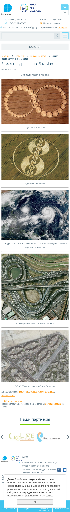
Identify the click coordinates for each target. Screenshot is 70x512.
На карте (62, 27)
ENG (64, 12)
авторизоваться (53, 403)
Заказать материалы (44, 509)
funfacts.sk (49, 391)
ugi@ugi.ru (56, 19)
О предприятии (8, 508)
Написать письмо (52, 23)
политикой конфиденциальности (26, 495)
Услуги (26, 508)
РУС (64, 7)
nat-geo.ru (23, 391)
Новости (19, 56)
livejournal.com (36, 391)
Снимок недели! (38, 56)
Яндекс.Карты (8, 395)
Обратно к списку (11, 401)
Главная (5, 56)
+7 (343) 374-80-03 (17, 19)
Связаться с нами (61, 508)
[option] (21, 437)
